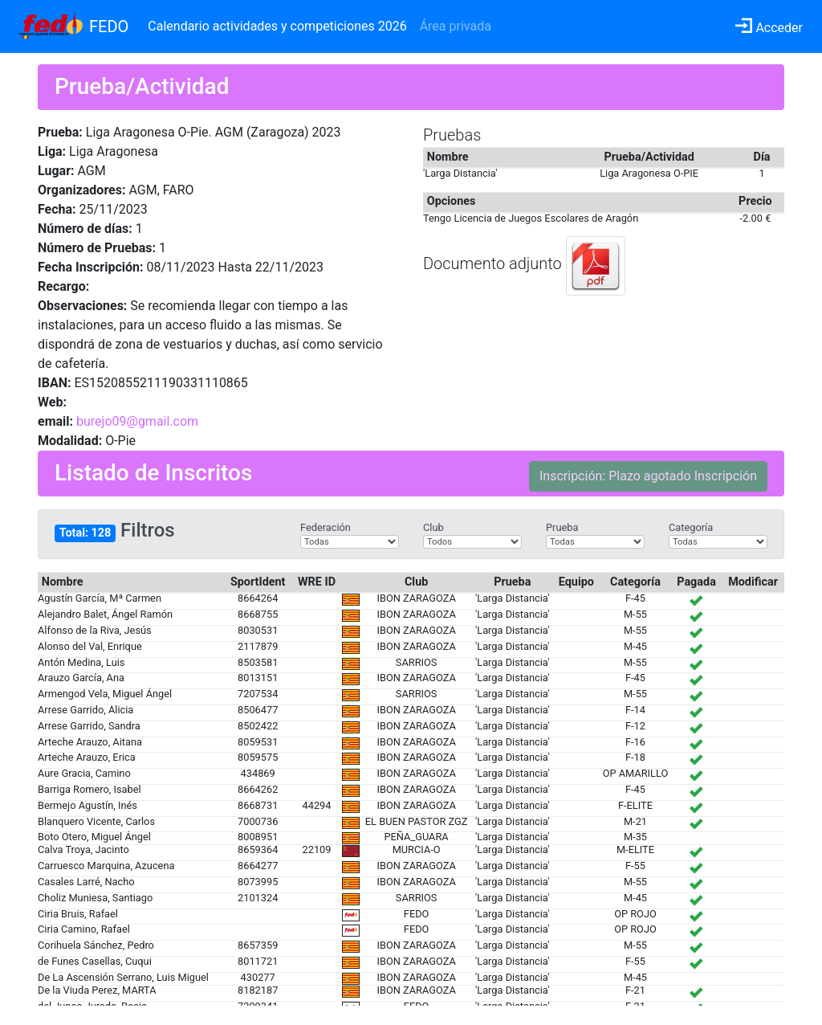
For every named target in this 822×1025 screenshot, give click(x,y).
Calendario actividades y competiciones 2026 (277, 26)
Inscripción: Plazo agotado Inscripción (648, 476)
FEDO (108, 26)
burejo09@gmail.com (137, 421)
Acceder (769, 27)
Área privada (455, 26)
